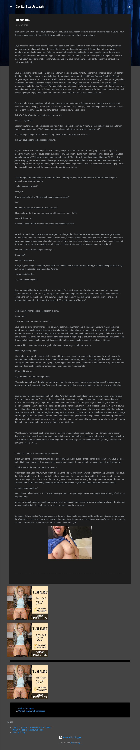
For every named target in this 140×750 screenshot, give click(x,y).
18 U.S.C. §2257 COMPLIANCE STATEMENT (32, 727)
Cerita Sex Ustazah (30, 6)
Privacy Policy (18, 732)
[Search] (129, 7)
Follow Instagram (26, 708)
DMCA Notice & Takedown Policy (27, 730)
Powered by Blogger (70, 737)
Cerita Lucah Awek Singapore (31, 711)
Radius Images (76, 743)
